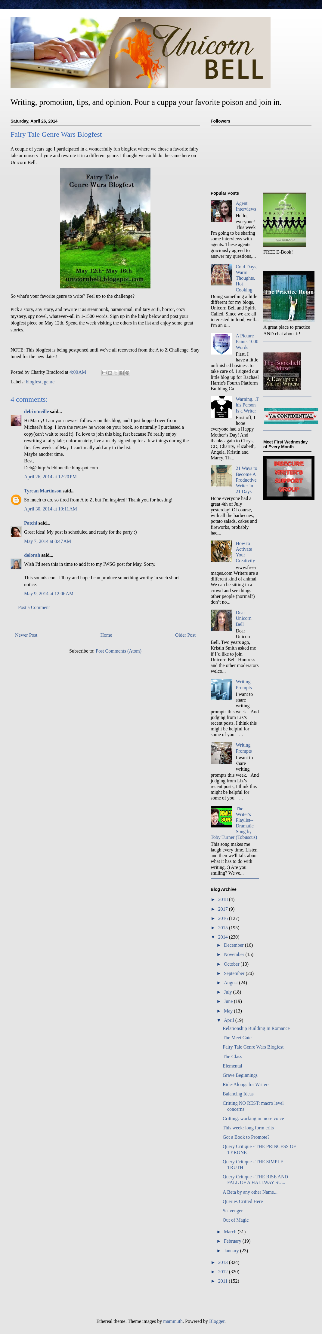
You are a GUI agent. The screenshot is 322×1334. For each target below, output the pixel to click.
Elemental (232, 1065)
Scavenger (233, 1210)
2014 (223, 937)
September (235, 973)
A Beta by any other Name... (250, 1192)
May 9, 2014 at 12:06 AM (48, 593)
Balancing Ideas (238, 1093)
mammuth (173, 1321)
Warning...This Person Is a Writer (247, 405)
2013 (223, 1262)
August (231, 982)
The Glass (232, 1056)
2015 (223, 927)
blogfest (34, 381)
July (228, 991)
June (229, 1001)
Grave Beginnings (240, 1075)
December (234, 945)
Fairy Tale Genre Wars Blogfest (253, 1046)
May (229, 1010)
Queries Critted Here (243, 1201)
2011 (223, 1281)
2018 (223, 899)
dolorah (32, 555)
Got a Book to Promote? (246, 1137)
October (232, 964)
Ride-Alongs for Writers (246, 1084)
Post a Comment (34, 607)
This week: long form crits (248, 1127)
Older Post (185, 635)
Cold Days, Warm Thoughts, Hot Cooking (246, 278)
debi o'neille (36, 411)
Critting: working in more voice (253, 1118)
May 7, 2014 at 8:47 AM (47, 541)
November (235, 954)
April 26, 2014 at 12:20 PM (50, 476)
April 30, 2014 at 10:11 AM (50, 508)
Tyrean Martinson (42, 490)
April (229, 1020)
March (231, 1231)
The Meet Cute (237, 1037)
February (233, 1241)
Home (106, 635)
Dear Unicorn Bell (243, 618)
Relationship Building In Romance (256, 1028)
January (232, 1250)
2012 (223, 1271)
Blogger (216, 1321)
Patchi (30, 522)
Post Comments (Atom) (118, 650)
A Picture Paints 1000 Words (247, 341)
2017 (223, 909)
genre (49, 381)
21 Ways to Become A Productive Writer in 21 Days (246, 480)
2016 (223, 918)
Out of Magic (236, 1220)
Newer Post (26, 635)
